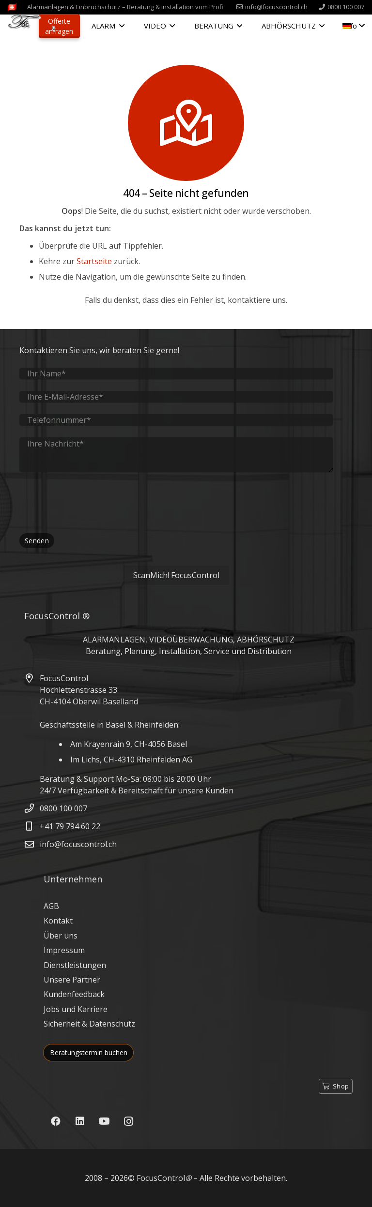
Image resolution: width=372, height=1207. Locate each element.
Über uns (61, 935)
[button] (119, 26)
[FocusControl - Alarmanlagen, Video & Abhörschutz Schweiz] (31, 27)
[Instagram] (128, 1121)
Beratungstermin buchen (88, 1052)
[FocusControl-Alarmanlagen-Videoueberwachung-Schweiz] (12, 7)
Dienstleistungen (75, 965)
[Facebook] (56, 1121)
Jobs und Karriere (76, 1009)
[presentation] (93, 503)
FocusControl (161, 1178)
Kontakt (58, 920)
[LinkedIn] (80, 1121)
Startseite (94, 261)
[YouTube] (104, 1121)
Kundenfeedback (74, 994)
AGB (51, 906)
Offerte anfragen (59, 26)
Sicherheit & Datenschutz (89, 1023)
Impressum (64, 950)
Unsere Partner (72, 979)
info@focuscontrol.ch (78, 844)
